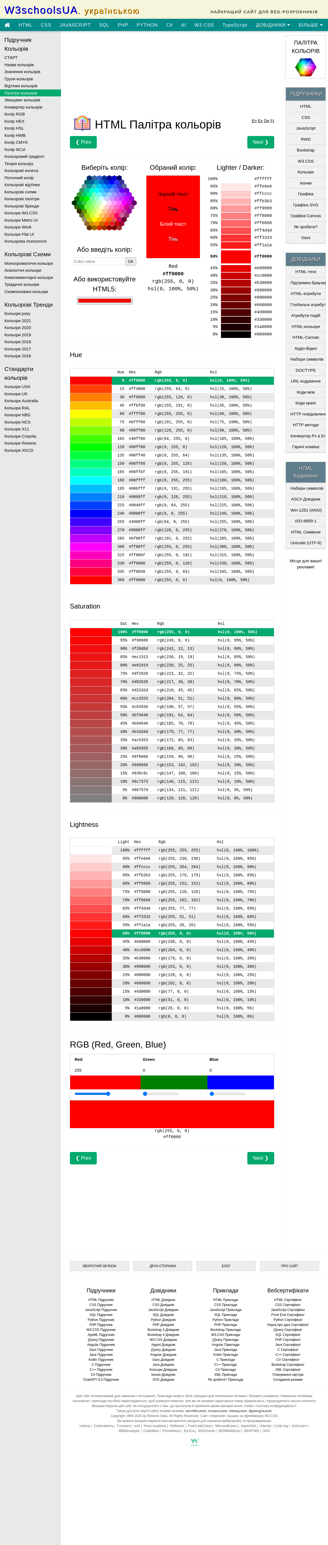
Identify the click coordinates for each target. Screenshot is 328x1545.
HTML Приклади (225, 1300)
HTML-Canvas (305, 337)
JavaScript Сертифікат (288, 1310)
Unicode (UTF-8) (305, 542)
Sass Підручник (101, 1350)
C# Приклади (225, 1370)
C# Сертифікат (287, 1360)
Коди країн (306, 403)
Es (260, 120)
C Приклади (225, 1360)
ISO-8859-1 (306, 521)
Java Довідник (163, 1365)
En (254, 120)
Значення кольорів (22, 71)
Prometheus (171, 1431)
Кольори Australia (21, 400)
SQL (104, 25)
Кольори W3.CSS (21, 213)
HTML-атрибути (306, 293)
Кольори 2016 (17, 355)
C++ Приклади (225, 1365)
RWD (306, 139)
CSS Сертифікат (288, 1305)
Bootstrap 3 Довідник (163, 1330)
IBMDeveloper (129, 1431)
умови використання (226, 1406)
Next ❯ (261, 142)
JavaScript (306, 128)
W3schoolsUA (72, 10)
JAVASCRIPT (75, 25)
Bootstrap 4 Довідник (163, 1335)
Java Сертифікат (288, 1345)
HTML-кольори (306, 326)
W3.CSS (204, 25)
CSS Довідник (163, 1305)
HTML (25, 25)
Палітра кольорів (20, 93)
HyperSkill (248, 1426)
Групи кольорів (18, 78)
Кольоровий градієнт (24, 156)
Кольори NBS (17, 414)
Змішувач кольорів (22, 99)
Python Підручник (101, 1320)
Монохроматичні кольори (28, 263)
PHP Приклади (225, 1325)
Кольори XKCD (18, 450)
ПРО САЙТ (289, 1266)
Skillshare (177, 1426)
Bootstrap (306, 150)
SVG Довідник (163, 1380)
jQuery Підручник (101, 1340)
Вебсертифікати (288, 1290)
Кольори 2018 (17, 341)
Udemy (85, 1426)
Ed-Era (189, 1431)
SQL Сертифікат (288, 1335)
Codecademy (103, 1426)
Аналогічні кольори (22, 270)
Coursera (124, 1426)
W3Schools (206, 1431)
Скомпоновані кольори (26, 291)
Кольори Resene (20, 443)
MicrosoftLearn (226, 1426)
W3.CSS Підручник (101, 1330)
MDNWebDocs (229, 1431)
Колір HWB (15, 135)
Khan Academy (155, 1426)
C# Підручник (101, 1375)
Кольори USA (17, 386)
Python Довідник (163, 1320)
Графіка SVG (305, 204)
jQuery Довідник (163, 1350)
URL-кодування (306, 381)
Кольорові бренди (21, 206)
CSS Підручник (101, 1305)
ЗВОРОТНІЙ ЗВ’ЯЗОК (99, 1266)
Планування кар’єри (288, 1375)
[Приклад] (92, 1094)
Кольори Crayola (20, 436)
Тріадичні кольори (21, 284)
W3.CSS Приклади (225, 1335)
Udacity (265, 1426)
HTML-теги (305, 271)
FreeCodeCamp (200, 1426)
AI (183, 25)
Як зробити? (306, 226)
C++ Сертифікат (288, 1355)
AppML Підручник (101, 1335)
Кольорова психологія (25, 241)
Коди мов (306, 392)
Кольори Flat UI (19, 234)
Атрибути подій (305, 315)
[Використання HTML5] (105, 300)
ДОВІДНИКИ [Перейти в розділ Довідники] (273, 25)
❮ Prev (83, 142)
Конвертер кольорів (23, 107)
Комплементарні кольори (28, 277)
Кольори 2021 (17, 320)
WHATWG (252, 1431)
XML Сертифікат (288, 1370)
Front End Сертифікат (288, 1315)
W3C (267, 1431)
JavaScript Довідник (163, 1310)
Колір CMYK (16, 142)
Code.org (281, 1426)
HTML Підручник (101, 1300)
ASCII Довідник (305, 499)
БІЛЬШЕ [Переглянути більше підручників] (311, 25)
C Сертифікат (288, 1350)
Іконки (305, 183)
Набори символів (306, 359)
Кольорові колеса (21, 170)
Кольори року (17, 313)
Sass (305, 237)
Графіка (305, 193)
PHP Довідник (163, 1325)
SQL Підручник (101, 1315)
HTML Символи (306, 532)
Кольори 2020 (17, 327)
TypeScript (234, 25)
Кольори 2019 (17, 334)
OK (131, 261)
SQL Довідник (163, 1315)
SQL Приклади (225, 1315)
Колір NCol (14, 149)
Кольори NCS (17, 422)
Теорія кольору (18, 163)
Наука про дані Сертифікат (288, 1325)
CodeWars (151, 1431)
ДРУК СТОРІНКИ (163, 1266)
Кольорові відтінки (22, 184)
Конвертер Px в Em (307, 435)
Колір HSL (14, 128)
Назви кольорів (19, 64)
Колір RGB (14, 114)
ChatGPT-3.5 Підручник (101, 1380)
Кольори (306, 172)
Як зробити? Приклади (225, 1380)
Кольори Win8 (17, 227)
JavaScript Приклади (225, 1310)
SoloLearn (299, 1426)
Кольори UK (15, 393)
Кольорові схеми (20, 191)
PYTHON (147, 25)
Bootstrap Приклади (225, 1330)
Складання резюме (288, 1380)
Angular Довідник (163, 1355)
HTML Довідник (163, 1300)
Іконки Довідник (163, 1375)
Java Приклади (225, 1350)
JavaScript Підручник (101, 1310)
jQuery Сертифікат (288, 1330)
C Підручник (101, 1365)
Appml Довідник (163, 1345)
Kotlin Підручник (101, 1360)
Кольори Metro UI (21, 220)
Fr (272, 120)
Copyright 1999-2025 (126, 1416)
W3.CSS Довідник (163, 1340)
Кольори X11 (16, 429)
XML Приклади (225, 1375)
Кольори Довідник (163, 1370)
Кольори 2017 (17, 349)
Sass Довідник (163, 1360)
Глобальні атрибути (307, 304)
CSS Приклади (225, 1305)
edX (137, 1426)
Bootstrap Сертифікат (287, 1365)
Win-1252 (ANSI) (306, 510)
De (266, 120)
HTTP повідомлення (307, 414)
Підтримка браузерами (307, 282)
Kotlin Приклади (225, 1355)
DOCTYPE (306, 370)
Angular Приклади (225, 1345)
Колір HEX (14, 121)
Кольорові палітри (21, 198)
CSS (46, 25)
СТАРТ (11, 57)
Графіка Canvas (306, 215)
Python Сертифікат (287, 1320)
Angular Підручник (101, 1345)
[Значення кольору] (99, 261)
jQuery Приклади (225, 1340)
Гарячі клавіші (305, 446)
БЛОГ (226, 1266)
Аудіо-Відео (305, 348)
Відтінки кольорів (20, 85)
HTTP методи (306, 424)
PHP (123, 25)
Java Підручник (101, 1355)
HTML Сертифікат (288, 1300)
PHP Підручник (101, 1325)
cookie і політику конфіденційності (270, 1406)
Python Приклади (225, 1320)
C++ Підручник (101, 1370)
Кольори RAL (17, 408)
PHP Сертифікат (288, 1340)
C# (169, 25)
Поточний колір (19, 177)
